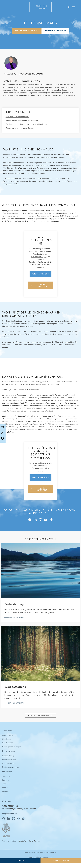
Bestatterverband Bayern (29, 841)
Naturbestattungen (38, 257)
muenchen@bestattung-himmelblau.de (20, 809)
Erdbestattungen (44, 251)
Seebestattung (14, 604)
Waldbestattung (15, 687)
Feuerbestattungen (40, 254)
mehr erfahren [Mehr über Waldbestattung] (16, 703)
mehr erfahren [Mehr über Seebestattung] (16, 617)
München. (40, 471)
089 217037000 (11, 806)
